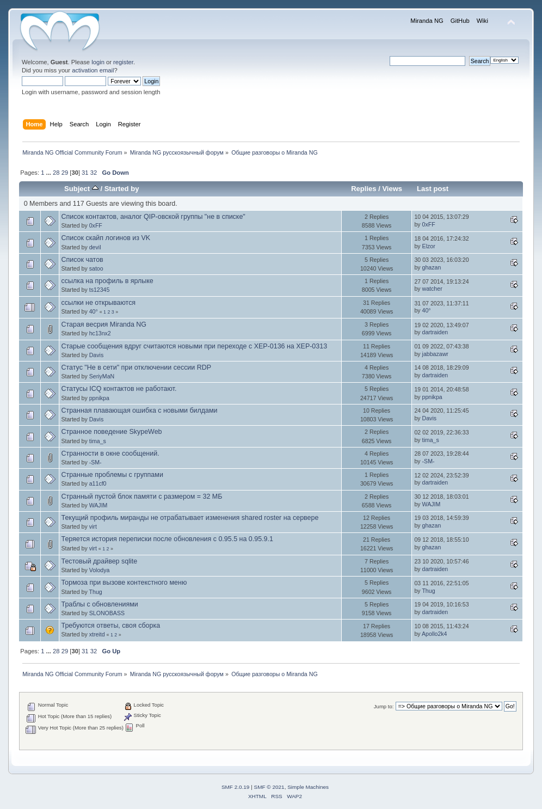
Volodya (99, 570)
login (97, 62)
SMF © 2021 (269, 787)
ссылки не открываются (98, 303)
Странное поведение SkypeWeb (111, 432)
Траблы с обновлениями (99, 604)
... (49, 172)
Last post (432, 189)
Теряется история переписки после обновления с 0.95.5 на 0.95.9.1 (167, 539)
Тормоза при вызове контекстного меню (124, 582)
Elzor (428, 246)
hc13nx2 (100, 333)
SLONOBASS (107, 613)
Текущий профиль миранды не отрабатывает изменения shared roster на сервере (189, 518)
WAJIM (98, 505)
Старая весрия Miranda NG (103, 324)
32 (93, 172)
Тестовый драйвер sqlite (99, 561)
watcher (432, 288)
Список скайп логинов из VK (105, 238)
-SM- (95, 462)
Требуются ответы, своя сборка (110, 625)
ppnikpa (99, 398)
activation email (93, 70)
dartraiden (435, 332)
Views (392, 189)
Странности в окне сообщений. (110, 453)
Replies (363, 189)
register (123, 62)
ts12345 (99, 289)
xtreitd (97, 634)
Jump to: (384, 706)
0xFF (95, 225)
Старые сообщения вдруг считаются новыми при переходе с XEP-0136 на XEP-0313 (194, 346)
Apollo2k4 (434, 633)
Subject (81, 189)
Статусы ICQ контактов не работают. (118, 389)
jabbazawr (435, 354)
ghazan (431, 267)
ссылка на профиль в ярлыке (107, 281)
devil (95, 247)
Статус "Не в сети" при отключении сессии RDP (136, 367)
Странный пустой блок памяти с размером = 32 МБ (141, 496)
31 (85, 172)
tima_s (97, 441)
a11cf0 (98, 483)
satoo (96, 268)
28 (56, 172)
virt (93, 526)
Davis (96, 355)
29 (64, 172)
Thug (95, 592)
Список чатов (82, 259)
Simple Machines (308, 787)
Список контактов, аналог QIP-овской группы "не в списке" (153, 216)
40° (93, 311)
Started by (121, 189)
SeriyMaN (102, 376)
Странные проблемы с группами (112, 475)
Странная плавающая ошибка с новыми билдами (139, 410)
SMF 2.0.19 (235, 787)
